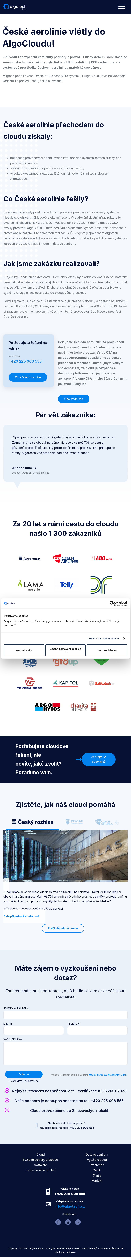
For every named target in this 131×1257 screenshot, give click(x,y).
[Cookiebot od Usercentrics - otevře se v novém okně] (112, 603)
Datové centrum (96, 1154)
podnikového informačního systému (69, 158)
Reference (97, 1165)
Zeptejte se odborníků (98, 759)
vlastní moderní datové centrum (53, 243)
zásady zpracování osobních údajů (107, 1075)
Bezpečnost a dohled (40, 1170)
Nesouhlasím (24, 650)
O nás (97, 1175)
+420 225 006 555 (107, 1101)
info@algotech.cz (70, 1206)
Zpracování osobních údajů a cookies (88, 1248)
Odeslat (24, 1074)
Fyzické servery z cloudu (40, 1160)
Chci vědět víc (73, 399)
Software (40, 1165)
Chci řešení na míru (28, 377)
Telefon (73, 1023)
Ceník (97, 1170)
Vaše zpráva (12, 1039)
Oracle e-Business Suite (32, 293)
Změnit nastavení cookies (104, 638)
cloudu (78, 168)
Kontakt (96, 1180)
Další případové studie (63, 928)
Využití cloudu (97, 1160)
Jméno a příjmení (16, 1008)
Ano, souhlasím (107, 650)
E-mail (8, 1023)
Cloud (40, 1154)
